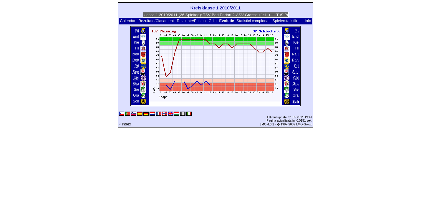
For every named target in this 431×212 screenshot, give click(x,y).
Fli (137, 48)
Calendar (127, 21)
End (136, 36)
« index (125, 124)
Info (308, 21)
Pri (137, 66)
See (136, 72)
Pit (137, 31)
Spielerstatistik (285, 21)
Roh (135, 60)
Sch (136, 101)
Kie (136, 42)
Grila (212, 21)
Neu (135, 54)
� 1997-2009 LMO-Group (294, 124)
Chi (296, 78)
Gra (136, 84)
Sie (136, 89)
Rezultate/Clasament (156, 21)
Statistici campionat (253, 21)
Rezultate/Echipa (191, 21)
